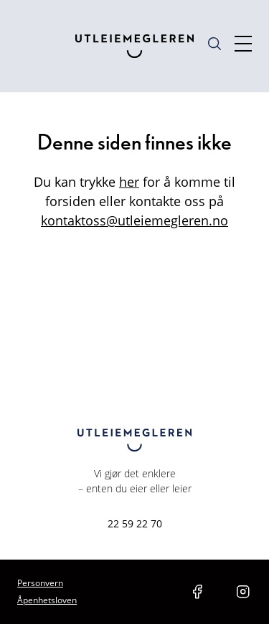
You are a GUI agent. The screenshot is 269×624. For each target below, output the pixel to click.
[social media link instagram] (243, 591)
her (129, 181)
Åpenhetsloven (47, 600)
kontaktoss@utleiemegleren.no (134, 220)
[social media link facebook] (197, 591)
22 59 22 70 (135, 523)
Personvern (40, 583)
